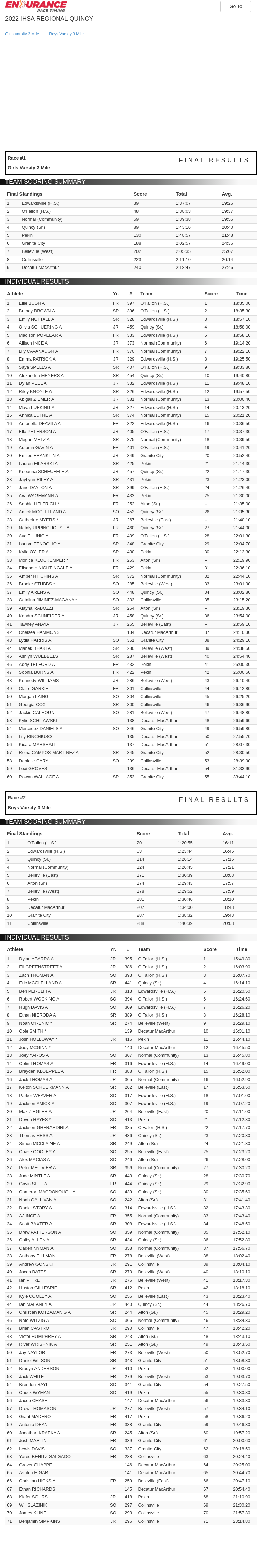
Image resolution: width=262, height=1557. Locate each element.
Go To (236, 6)
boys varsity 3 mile (66, 34)
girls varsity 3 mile (22, 34)
